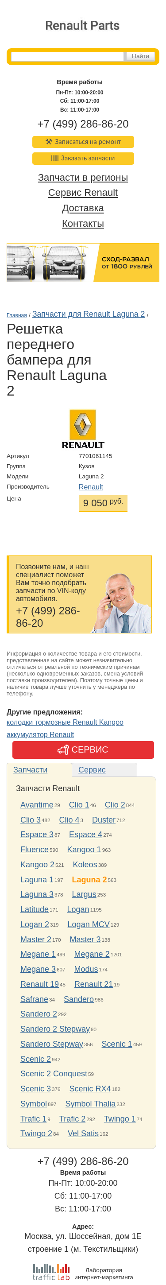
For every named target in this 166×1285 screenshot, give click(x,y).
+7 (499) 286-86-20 (82, 124)
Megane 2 (92, 954)
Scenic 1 (117, 1044)
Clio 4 (69, 819)
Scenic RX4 (90, 1088)
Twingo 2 (36, 1133)
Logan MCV (89, 924)
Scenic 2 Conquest (53, 1073)
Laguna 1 (37, 879)
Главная (17, 315)
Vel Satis (83, 1133)
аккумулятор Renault (40, 734)
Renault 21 (93, 984)
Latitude (34, 909)
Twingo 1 (120, 1118)
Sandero (79, 999)
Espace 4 (85, 834)
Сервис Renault (83, 192)
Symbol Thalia (91, 1103)
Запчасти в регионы (83, 177)
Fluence (34, 849)
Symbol (33, 1103)
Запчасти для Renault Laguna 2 (88, 314)
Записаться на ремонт (83, 141)
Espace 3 (37, 834)
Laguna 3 (37, 894)
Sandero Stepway (51, 1044)
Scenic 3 (35, 1088)
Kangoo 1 (84, 849)
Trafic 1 (33, 1118)
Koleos (85, 864)
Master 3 (85, 939)
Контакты (83, 223)
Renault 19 (39, 984)
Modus (86, 969)
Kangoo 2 (37, 864)
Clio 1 (79, 804)
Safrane (34, 999)
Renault (91, 487)
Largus (84, 894)
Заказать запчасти (83, 158)
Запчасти (30, 769)
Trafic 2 (72, 1118)
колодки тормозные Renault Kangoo (65, 722)
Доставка (83, 208)
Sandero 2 (38, 1013)
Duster (104, 819)
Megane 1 (38, 954)
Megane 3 (38, 969)
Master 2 (35, 939)
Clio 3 (30, 819)
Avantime (37, 804)
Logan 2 (34, 924)
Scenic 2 (35, 1059)
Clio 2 (115, 804)
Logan (78, 909)
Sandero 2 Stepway (55, 1029)
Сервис (92, 769)
